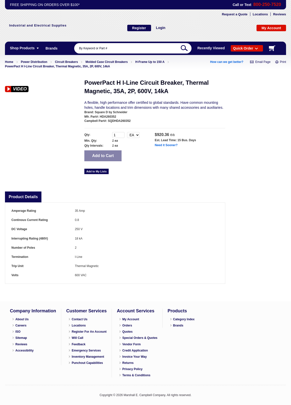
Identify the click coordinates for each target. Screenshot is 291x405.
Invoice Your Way (134, 356)
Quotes (127, 331)
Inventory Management (88, 356)
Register (139, 28)
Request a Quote (234, 14)
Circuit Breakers (66, 62)
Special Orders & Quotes (139, 338)
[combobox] (133, 48)
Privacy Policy (132, 369)
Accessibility (24, 350)
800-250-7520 (267, 4)
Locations (260, 14)
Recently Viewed (211, 48)
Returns (127, 363)
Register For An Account (89, 331)
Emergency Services (86, 350)
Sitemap (21, 338)
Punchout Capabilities (87, 363)
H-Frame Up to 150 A (149, 62)
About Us (22, 319)
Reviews (279, 14)
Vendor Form (131, 344)
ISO (18, 331)
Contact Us (79, 319)
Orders (127, 325)
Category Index (184, 319)
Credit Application (135, 350)
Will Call (77, 338)
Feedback (78, 344)
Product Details (23, 197)
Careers (21, 325)
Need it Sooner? (166, 145)
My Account (130, 319)
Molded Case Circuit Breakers (107, 62)
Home (9, 62)
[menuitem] (52, 48)
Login (160, 28)
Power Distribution (34, 62)
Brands (178, 325)
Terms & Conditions (136, 375)
